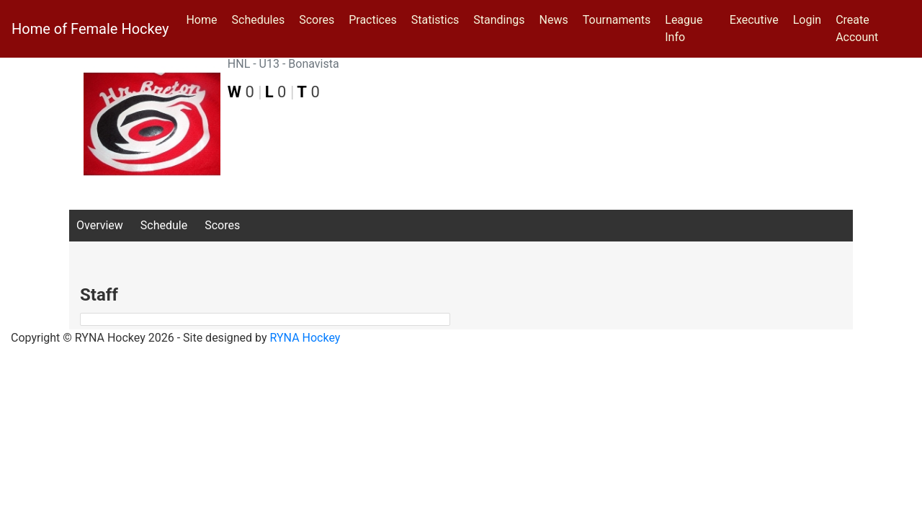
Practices (376, 19)
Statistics (438, 19)
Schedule (163, 225)
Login (807, 20)
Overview (99, 225)
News (554, 20)
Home (201, 20)
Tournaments (617, 20)
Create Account (857, 28)
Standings (498, 20)
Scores (319, 19)
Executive (754, 20)
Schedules (258, 20)
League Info (683, 28)
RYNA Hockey (305, 338)
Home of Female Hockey (90, 28)
